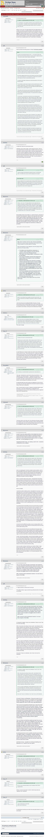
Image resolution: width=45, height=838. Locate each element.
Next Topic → (42, 819)
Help (41, 4)
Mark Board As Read (20, 836)
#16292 (42, 430)
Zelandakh (5, 16)
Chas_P (5, 331)
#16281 (42, 16)
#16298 (42, 752)
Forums (2, 6)
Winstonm (5, 196)
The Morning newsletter (38, 49)
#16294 (42, 561)
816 (18, 10)
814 (14, 10)
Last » (25, 10)
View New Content (39, 8)
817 (20, 10)
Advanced (44, 6)
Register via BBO (29, 4)
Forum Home (8, 836)
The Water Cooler (17, 8)
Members (6, 6)
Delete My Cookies (13, 836)
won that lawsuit (29, 273)
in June (38, 34)
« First (8, 10)
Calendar (11, 6)
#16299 (42, 779)
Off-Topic (11, 8)
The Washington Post (30, 263)
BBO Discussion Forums (5, 8)
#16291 (42, 402)
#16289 (42, 331)
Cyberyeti (5, 402)
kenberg (5, 142)
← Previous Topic (29, 819)
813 (12, 10)
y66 (4, 45)
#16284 (42, 166)
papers (17, 33)
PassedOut (5, 365)
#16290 (42, 365)
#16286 (42, 232)
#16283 (42, 142)
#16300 (42, 797)
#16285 (42, 196)
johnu (4, 290)
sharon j (5, 312)
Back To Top (3, 836)
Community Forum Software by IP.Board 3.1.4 (36, 836)
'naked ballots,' (32, 267)
